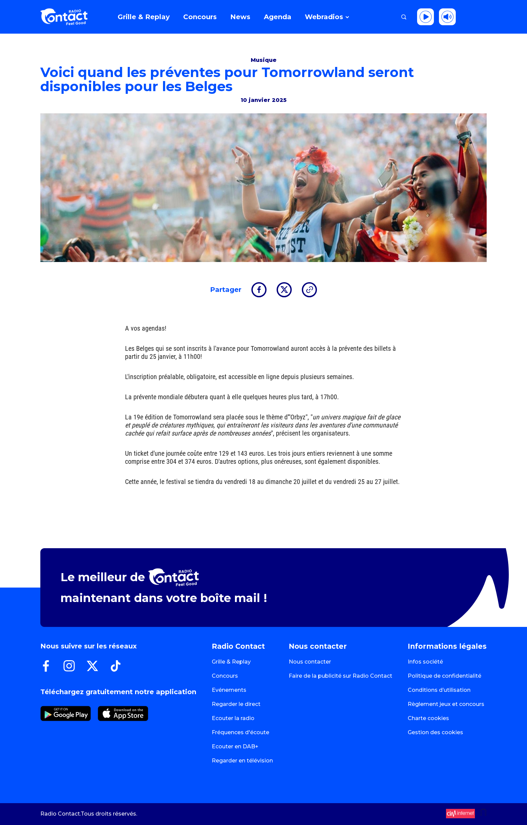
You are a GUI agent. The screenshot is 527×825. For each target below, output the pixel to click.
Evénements (229, 690)
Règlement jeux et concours (446, 704)
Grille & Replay (231, 662)
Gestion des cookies (435, 732)
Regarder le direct (236, 704)
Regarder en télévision (242, 760)
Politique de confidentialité (444, 676)
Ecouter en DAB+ (235, 746)
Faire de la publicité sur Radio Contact (340, 676)
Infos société (425, 662)
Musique (264, 60)
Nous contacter (310, 662)
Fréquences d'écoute (240, 732)
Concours (225, 676)
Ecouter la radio (233, 718)
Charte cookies (428, 718)
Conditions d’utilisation (439, 690)
